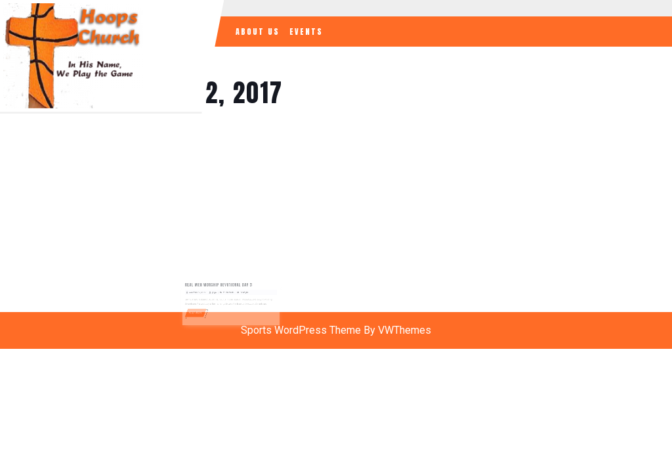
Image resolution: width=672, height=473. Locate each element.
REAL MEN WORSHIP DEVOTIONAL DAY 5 (220, 287)
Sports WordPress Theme (301, 330)
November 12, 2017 (202, 293)
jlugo (217, 293)
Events (306, 31)
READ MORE (202, 311)
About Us (258, 31)
